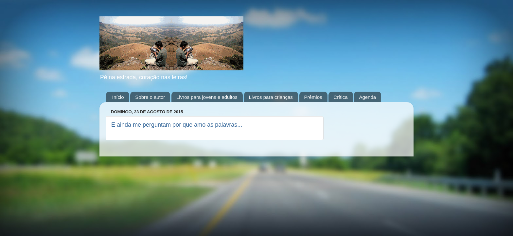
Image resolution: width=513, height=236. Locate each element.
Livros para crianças (271, 97)
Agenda (367, 97)
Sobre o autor (150, 97)
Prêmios (313, 97)
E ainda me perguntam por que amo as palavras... (176, 124)
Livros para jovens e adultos (207, 97)
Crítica (340, 97)
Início (118, 97)
